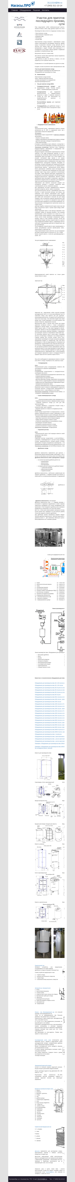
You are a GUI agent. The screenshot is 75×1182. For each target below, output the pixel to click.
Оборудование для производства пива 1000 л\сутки (48, 701)
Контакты (45, 10)
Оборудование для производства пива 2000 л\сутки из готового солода (53, 713)
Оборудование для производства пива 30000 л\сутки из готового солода (53, 729)
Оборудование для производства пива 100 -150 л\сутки (49, 685)
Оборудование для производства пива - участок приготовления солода (53, 738)
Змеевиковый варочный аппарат (43, 1065)
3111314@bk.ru (54, 2)
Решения (36, 10)
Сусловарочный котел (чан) (43, 1040)
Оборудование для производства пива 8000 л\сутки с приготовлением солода (54, 724)
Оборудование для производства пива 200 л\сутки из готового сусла (52, 687)
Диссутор (37, 1151)
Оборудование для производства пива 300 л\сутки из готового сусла (52, 692)
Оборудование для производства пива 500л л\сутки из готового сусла (52, 697)
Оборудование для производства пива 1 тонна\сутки (48, 734)
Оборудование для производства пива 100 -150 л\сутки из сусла (51, 683)
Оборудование (25, 10)
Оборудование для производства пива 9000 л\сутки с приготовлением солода (54, 727)
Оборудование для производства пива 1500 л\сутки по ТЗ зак (50, 711)
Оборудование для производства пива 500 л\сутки (48, 694)
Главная (14, 10)
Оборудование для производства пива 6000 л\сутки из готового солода (53, 720)
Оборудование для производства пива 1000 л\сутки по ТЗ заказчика (52, 704)
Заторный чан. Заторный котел (43, 988)
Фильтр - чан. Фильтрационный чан (44, 1012)
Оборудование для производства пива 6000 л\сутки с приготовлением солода (54, 722)
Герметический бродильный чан (43, 1126)
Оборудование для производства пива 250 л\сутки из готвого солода (52, 690)
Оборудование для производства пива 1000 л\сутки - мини (50, 699)
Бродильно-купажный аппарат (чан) (44, 1088)
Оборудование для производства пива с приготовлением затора (51, 736)
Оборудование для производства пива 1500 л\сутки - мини (50, 708)
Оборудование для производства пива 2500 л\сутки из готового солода (53, 715)
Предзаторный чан (39, 965)
